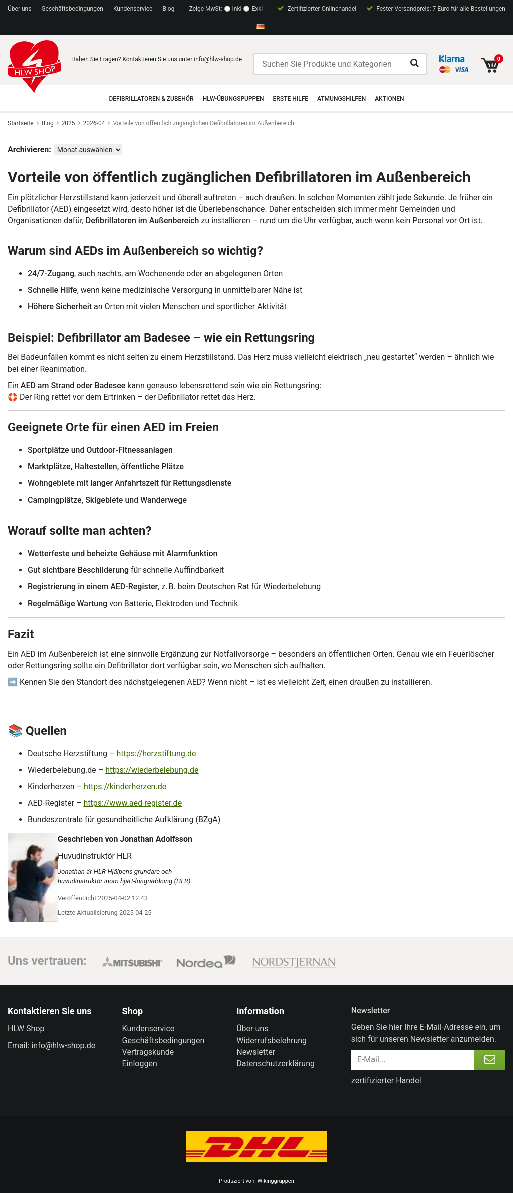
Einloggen (139, 1063)
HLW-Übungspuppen (233, 98)
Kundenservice (133, 8)
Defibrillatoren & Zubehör (151, 98)
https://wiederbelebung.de (151, 770)
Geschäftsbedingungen (72, 8)
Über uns (19, 8)
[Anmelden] (489, 1060)
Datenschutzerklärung (275, 1063)
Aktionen (389, 98)
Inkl (237, 8)
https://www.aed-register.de (133, 803)
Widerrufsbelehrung (271, 1040)
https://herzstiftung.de (156, 753)
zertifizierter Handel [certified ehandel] (386, 1080)
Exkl (257, 8)
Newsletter (255, 1052)
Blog (168, 8)
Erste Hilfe (290, 98)
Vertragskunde (148, 1052)
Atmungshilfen (341, 98)
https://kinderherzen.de (125, 786)
